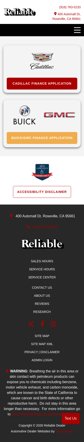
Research (42, 312)
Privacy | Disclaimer (42, 352)
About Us (42, 295)
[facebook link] (43, 324)
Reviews (42, 303)
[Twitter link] (32, 324)
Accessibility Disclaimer (42, 192)
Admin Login (42, 360)
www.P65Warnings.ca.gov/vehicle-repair (43, 414)
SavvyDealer (64, 431)
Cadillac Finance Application (42, 83)
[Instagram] (53, 324)
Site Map (42, 336)
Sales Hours (42, 261)
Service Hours (42, 269)
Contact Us (42, 287)
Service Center (42, 277)
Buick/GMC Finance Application (42, 138)
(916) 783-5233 (70, 7)
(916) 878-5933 (45, 227)
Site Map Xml (42, 344)
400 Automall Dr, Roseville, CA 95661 (66, 16)
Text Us (71, 418)
